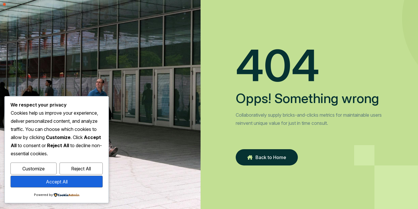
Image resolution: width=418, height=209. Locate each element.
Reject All (81, 169)
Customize (33, 169)
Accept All (57, 182)
